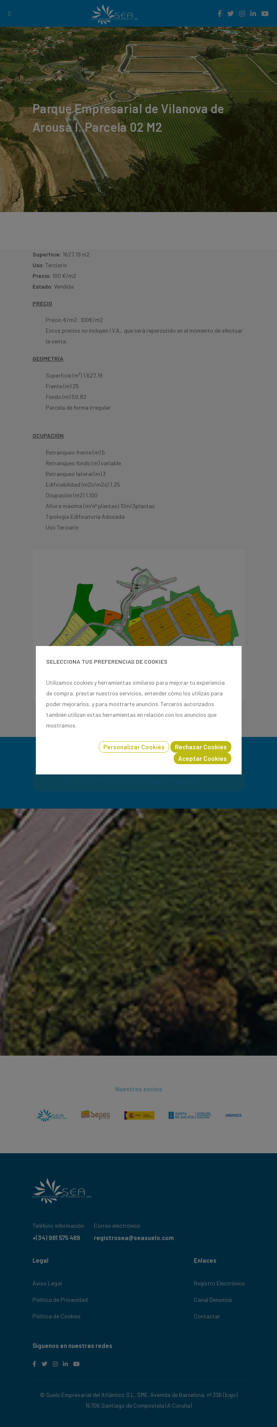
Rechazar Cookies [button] (201, 747)
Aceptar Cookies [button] (202, 758)
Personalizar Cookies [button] (134, 747)
